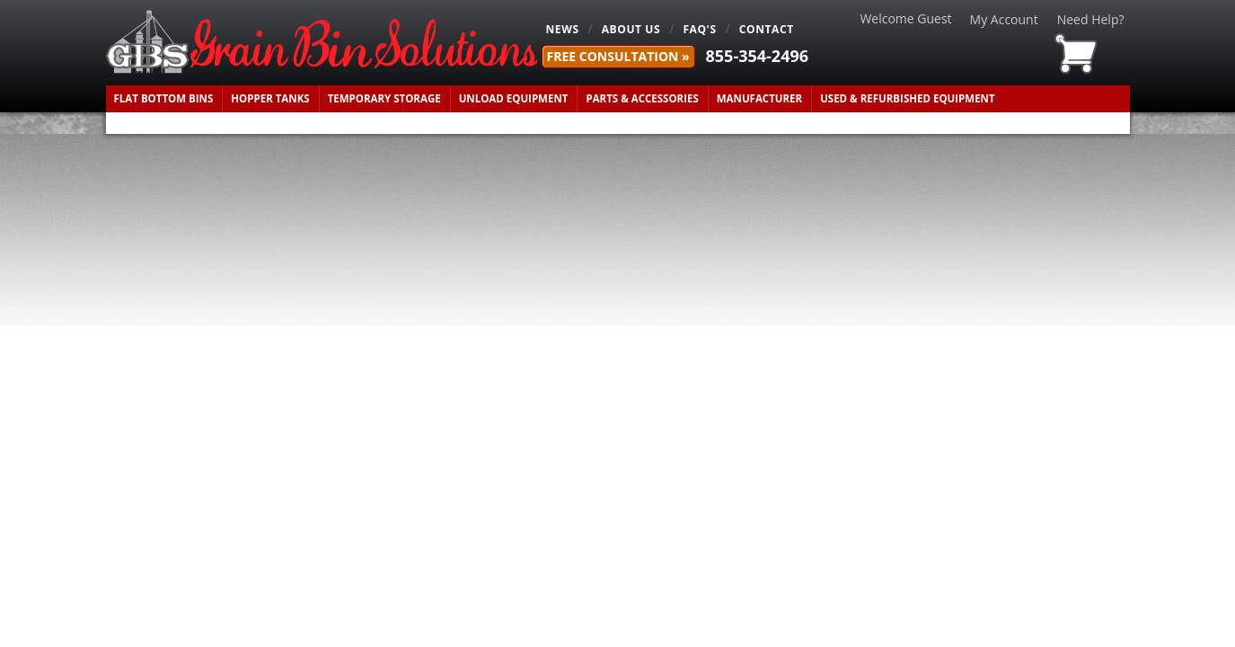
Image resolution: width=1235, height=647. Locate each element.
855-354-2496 (757, 55)
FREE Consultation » (618, 56)
